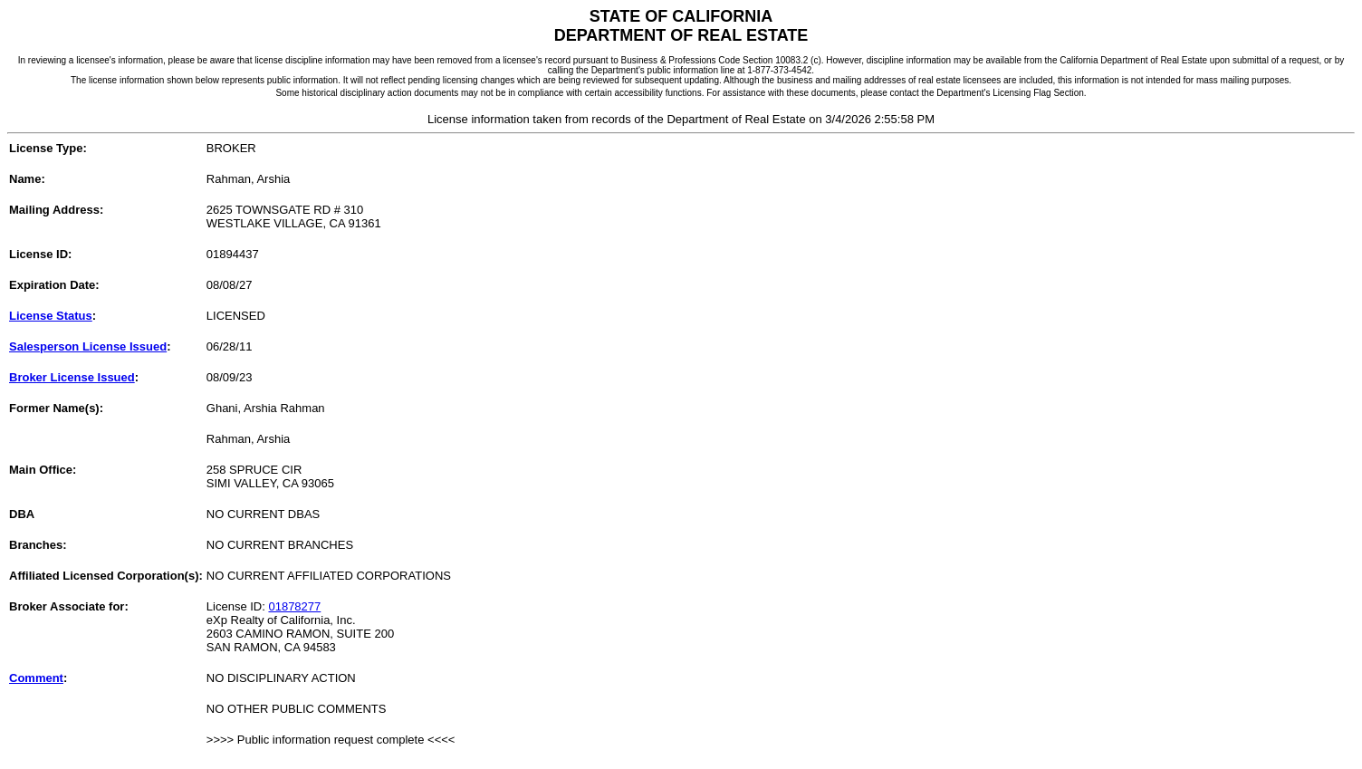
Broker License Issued (72, 377)
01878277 (294, 606)
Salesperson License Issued (88, 346)
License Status (50, 315)
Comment (36, 678)
